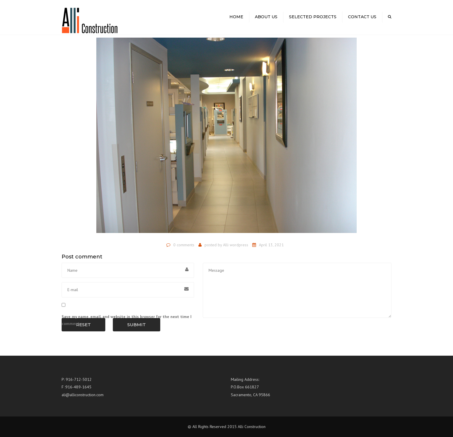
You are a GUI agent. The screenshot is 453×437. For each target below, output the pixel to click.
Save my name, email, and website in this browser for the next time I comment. (126, 320)
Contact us (362, 16)
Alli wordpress (235, 244)
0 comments (183, 244)
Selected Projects (312, 16)
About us (266, 16)
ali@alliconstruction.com (83, 394)
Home (236, 16)
